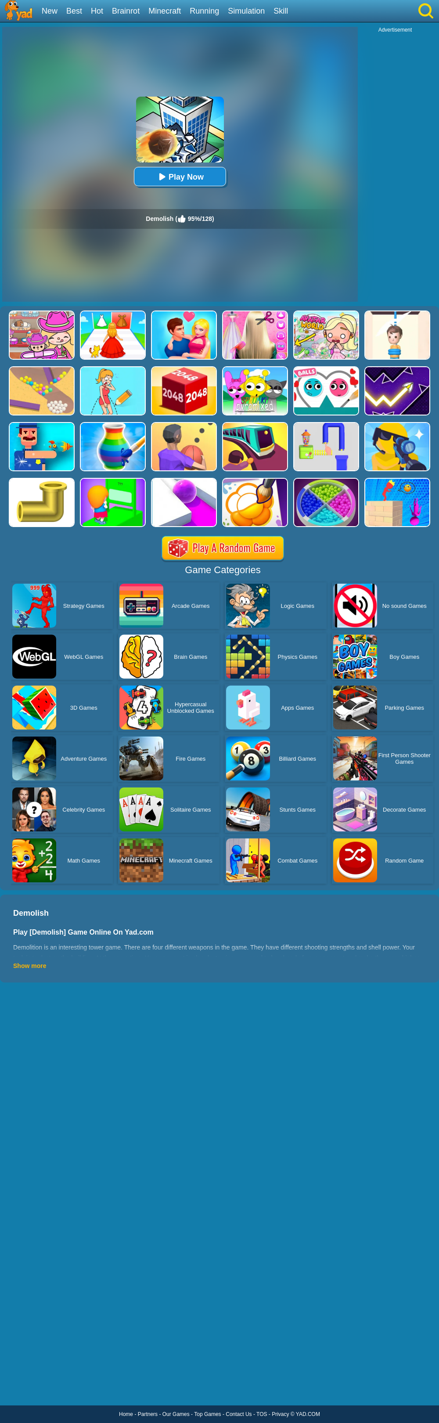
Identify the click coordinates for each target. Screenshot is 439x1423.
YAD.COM (308, 1414)
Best (74, 11)
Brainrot (126, 11)
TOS (261, 1414)
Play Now (180, 176)
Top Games (207, 1414)
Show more (29, 965)
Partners (148, 1414)
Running (204, 11)
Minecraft (164, 11)
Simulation (246, 11)
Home (126, 1414)
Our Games (176, 1414)
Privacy (280, 1414)
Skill (280, 11)
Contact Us (239, 1414)
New (50, 11)
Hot (97, 11)
